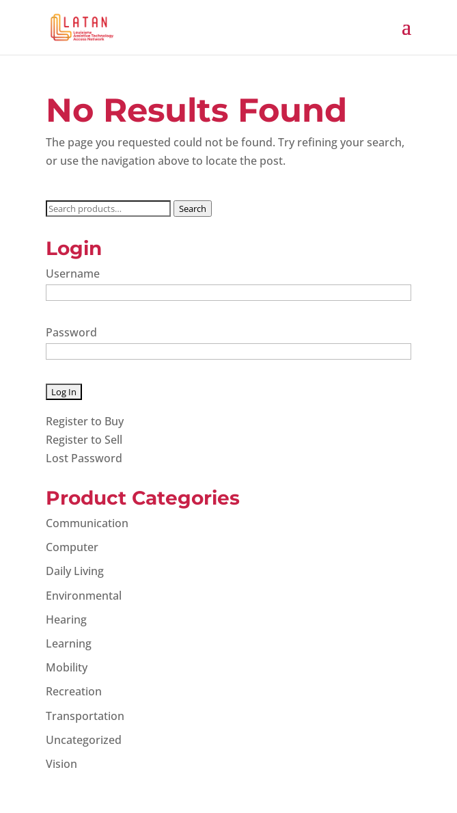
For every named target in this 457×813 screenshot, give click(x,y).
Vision (61, 763)
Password (71, 332)
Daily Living (75, 570)
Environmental (84, 595)
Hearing (66, 619)
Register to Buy (85, 421)
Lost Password (84, 458)
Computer (72, 547)
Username (73, 273)
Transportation (85, 715)
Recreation (74, 691)
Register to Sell (84, 439)
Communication (87, 523)
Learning (69, 643)
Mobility (66, 667)
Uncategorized (84, 739)
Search (192, 208)
